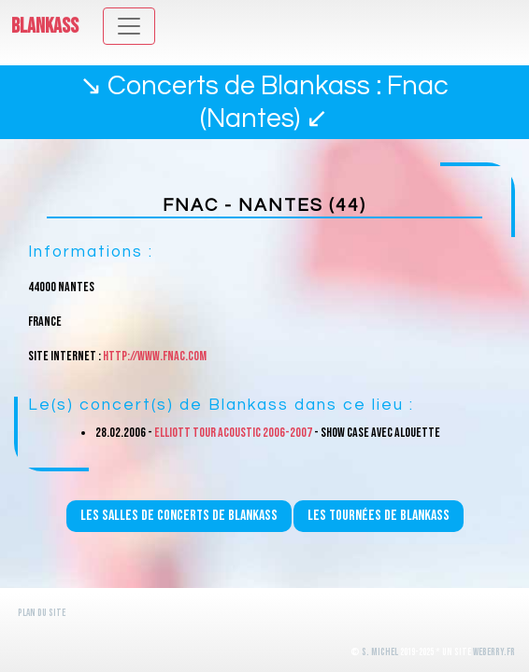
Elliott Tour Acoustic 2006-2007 (233, 433)
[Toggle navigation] (129, 26)
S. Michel (380, 652)
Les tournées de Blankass (378, 516)
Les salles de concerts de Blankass (179, 516)
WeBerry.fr (494, 652)
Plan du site (41, 613)
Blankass (45, 26)
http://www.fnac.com (155, 356)
